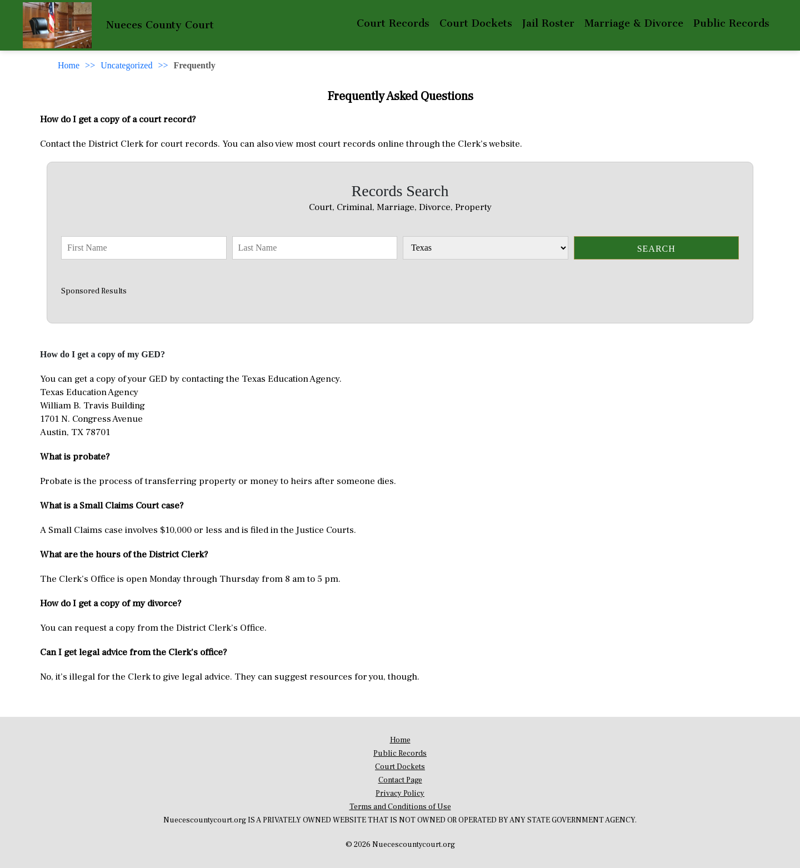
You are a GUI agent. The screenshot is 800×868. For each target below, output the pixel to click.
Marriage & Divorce (633, 23)
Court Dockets (475, 23)
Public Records (731, 23)
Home (68, 65)
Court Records (393, 23)
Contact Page (400, 780)
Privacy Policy (400, 794)
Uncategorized (126, 65)
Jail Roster (548, 23)
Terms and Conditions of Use (400, 807)
